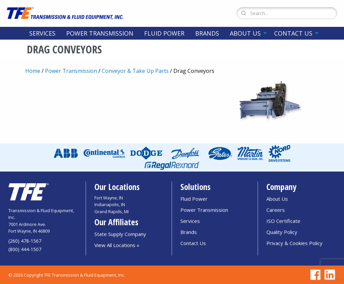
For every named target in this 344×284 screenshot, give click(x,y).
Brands (207, 33)
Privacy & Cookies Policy (294, 243)
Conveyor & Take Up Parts (135, 71)
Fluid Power (164, 33)
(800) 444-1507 (24, 249)
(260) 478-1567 (24, 241)
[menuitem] (42, 33)
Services (42, 33)
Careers (275, 209)
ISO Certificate (283, 221)
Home (32, 71)
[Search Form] (286, 13)
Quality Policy (281, 232)
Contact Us (293, 33)
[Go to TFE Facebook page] (314, 275)
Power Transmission (99, 33)
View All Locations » (116, 245)
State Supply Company (120, 234)
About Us (245, 33)
